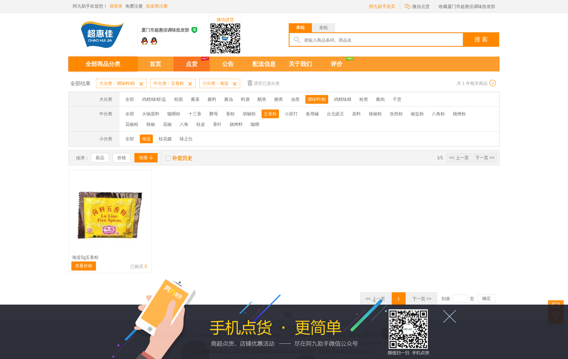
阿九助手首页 (382, 6)
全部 (129, 99)
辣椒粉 (375, 113)
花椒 (167, 124)
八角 (184, 124)
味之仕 (186, 138)
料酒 (245, 99)
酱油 (228, 99)
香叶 (217, 124)
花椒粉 (131, 124)
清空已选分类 (263, 83)
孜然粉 (396, 113)
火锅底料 (150, 113)
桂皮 (200, 124)
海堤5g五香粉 (85, 257)
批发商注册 (157, 6)
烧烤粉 (459, 113)
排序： (82, 158)
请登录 (115, 6)
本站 (300, 27)
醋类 (262, 99)
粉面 (178, 99)
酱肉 (380, 99)
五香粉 (270, 113)
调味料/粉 (317, 99)
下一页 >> (484, 157)
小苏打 (291, 113)
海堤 (146, 138)
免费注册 (134, 6)
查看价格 (83, 265)
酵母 (213, 113)
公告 (228, 64)
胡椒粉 (249, 113)
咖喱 (255, 124)
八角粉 (438, 113)
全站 (323, 27)
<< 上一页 (458, 157)
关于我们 (300, 64)
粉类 (363, 99)
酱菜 (195, 99)
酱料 (212, 99)
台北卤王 (335, 113)
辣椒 (150, 124)
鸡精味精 (342, 99)
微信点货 (417, 6)
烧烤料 (236, 124)
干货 (397, 99)
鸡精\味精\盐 (154, 99)
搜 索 (481, 39)
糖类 (278, 99)
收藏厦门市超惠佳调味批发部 (467, 6)
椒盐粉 (417, 113)
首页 (155, 64)
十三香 (194, 113)
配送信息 (264, 64)
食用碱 (312, 113)
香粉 (230, 113)
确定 (486, 298)
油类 (295, 99)
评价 (336, 64)
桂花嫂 (165, 138)
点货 (191, 64)
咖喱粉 (173, 113)
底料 (356, 113)
